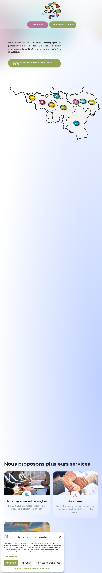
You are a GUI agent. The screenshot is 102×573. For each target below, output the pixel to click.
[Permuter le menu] (92, 28)
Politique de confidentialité (39, 568)
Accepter (11, 563)
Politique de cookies (22, 568)
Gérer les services (11, 556)
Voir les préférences (48, 563)
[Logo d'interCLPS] (51, 10)
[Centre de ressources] (42, 27)
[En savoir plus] (31, 65)
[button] (60, 537)
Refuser (26, 563)
